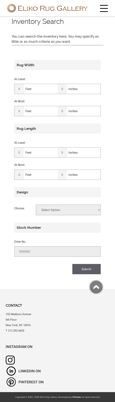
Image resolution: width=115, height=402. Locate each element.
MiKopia (76, 397)
